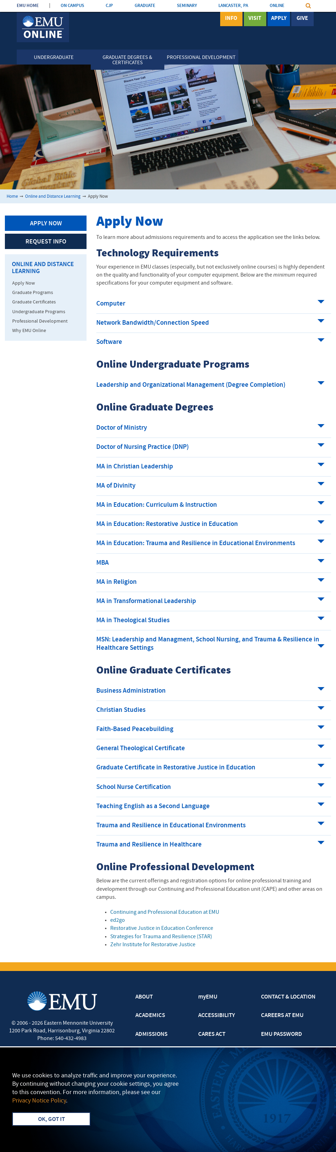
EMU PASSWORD (281, 1034)
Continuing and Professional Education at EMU (164, 912)
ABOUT (144, 997)
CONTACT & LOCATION (288, 997)
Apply (278, 18)
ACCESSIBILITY (216, 1015)
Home (12, 196)
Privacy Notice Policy (39, 1101)
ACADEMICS (150, 1015)
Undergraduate (54, 57)
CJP (109, 5)
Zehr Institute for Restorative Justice (152, 945)
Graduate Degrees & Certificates (127, 60)
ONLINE (277, 5)
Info (231, 18)
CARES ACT (211, 1034)
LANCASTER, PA (233, 5)
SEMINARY (187, 5)
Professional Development (201, 57)
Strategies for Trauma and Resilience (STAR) (161, 937)
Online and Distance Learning (53, 196)
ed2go (117, 920)
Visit (254, 18)
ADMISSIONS (151, 1034)
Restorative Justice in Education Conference (161, 928)
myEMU (207, 997)
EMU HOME (28, 5)
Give (302, 18)
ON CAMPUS (72, 5)
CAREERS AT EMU (282, 1015)
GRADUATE (145, 5)
